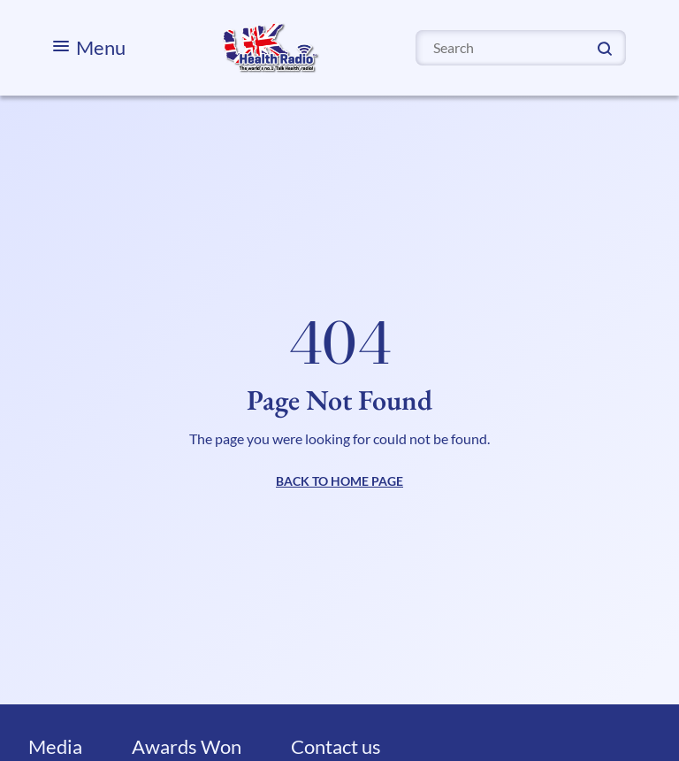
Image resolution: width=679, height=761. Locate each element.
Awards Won (186, 746)
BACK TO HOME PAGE (339, 480)
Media (55, 746)
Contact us (336, 746)
